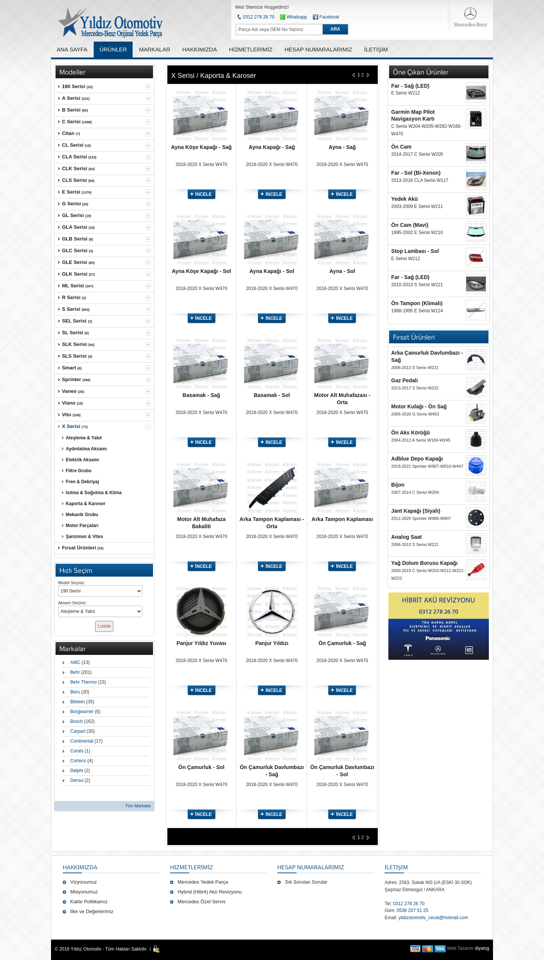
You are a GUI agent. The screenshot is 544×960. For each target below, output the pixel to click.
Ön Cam (401, 147)
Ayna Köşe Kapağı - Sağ (201, 147)
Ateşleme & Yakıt (84, 437)
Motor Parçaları (82, 525)
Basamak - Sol (272, 395)
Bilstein (77, 701)
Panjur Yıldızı (272, 643)
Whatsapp (293, 17)
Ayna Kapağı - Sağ (272, 147)
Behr (75, 672)
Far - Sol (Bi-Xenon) (416, 173)
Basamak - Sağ (201, 395)
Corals (76, 751)
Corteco (78, 760)
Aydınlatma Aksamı (86, 448)
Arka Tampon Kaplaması (342, 519)
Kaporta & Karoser (85, 503)
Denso (76, 780)
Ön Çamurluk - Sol (201, 767)
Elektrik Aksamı (82, 459)
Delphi (76, 770)
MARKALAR (154, 49)
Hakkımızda (80, 867)
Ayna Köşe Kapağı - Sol (201, 271)
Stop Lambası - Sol (415, 251)
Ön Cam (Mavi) (409, 225)
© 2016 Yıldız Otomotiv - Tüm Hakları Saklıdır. (101, 949)
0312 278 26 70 (258, 17)
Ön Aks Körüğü (410, 433)
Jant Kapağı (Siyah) (415, 511)
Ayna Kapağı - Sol (271, 271)
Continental (81, 741)
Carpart (77, 731)
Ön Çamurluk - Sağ (342, 643)
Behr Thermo (83, 682)
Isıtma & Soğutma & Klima (94, 492)
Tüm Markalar (138, 805)
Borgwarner (82, 711)
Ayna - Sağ (342, 147)
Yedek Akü (404, 199)
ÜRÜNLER (113, 49)
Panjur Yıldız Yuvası (201, 643)
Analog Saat (406, 537)
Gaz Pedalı (404, 380)
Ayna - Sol (342, 271)
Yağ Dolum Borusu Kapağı (424, 563)
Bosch (76, 721)
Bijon (398, 485)
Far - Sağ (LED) (410, 86)
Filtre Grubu (78, 470)
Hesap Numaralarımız (310, 867)
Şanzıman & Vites (84, 536)
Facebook (329, 17)
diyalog (482, 948)
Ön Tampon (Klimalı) (417, 303)
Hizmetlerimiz (191, 867)
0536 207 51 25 (412, 910)
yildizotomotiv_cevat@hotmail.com (433, 917)
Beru (75, 692)
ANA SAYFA (72, 49)
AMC (75, 662)
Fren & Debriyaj (82, 481)
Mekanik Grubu (82, 514)
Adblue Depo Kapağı (417, 459)
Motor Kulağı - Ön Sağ (419, 406)
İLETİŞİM (396, 867)
